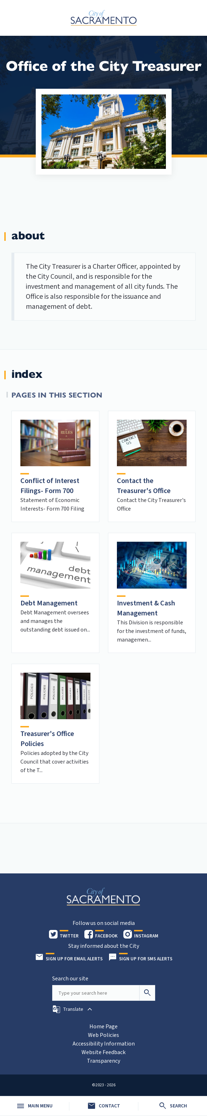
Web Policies (103, 1035)
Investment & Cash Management (146, 608)
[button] (73, 1009)
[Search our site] (95, 993)
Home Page (103, 1026)
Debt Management (49, 603)
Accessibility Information (104, 1044)
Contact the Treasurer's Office (144, 486)
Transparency (103, 1061)
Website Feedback (103, 1052)
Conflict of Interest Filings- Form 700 (49, 486)
